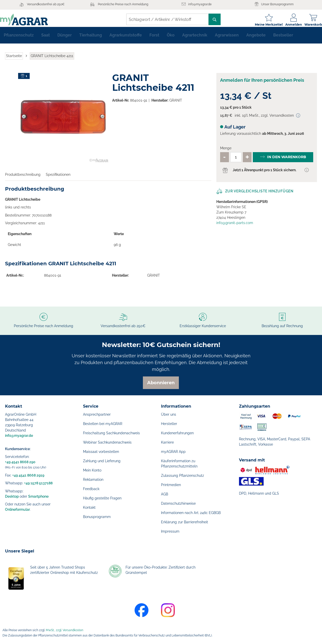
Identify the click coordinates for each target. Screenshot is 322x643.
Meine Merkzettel (264, 24)
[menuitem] (18, 39)
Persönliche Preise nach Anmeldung (123, 4)
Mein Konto (92, 470)
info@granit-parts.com (234, 227)
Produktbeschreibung (23, 179)
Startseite (14, 60)
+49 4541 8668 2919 (28, 475)
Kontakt (89, 507)
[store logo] (29, 19)
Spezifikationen (58, 179)
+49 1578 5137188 (38, 483)
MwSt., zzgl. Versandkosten (64, 630)
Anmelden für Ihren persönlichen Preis (262, 84)
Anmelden (288, 24)
